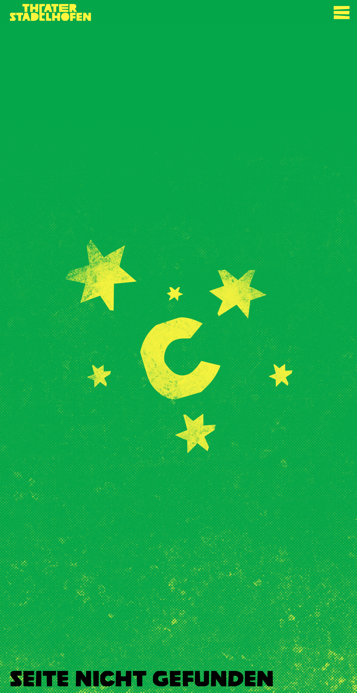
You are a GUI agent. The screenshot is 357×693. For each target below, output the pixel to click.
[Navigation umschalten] (341, 12)
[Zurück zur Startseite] (50, 12)
